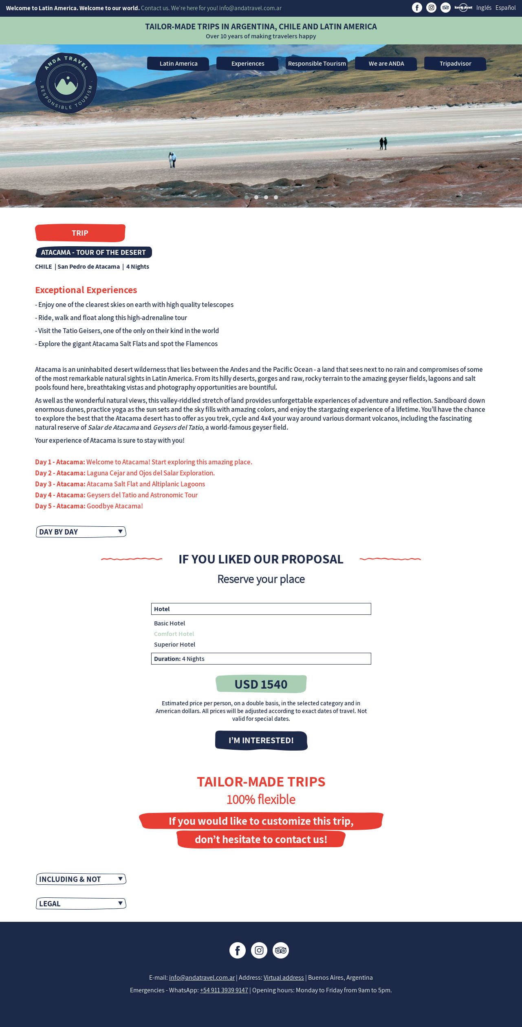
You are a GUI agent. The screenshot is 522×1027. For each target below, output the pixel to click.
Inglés (483, 7)
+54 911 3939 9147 (224, 990)
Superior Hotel (174, 644)
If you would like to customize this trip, (261, 820)
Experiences (247, 63)
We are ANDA (386, 63)
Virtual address (284, 977)
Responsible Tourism (317, 63)
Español (506, 7)
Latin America (179, 63)
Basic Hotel (169, 623)
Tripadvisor (455, 63)
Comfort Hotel (174, 633)
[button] (246, 197)
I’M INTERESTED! (261, 740)
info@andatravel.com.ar (202, 977)
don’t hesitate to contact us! (261, 839)
